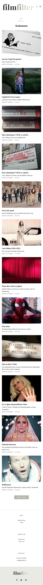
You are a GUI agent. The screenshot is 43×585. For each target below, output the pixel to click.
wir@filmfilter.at (21, 560)
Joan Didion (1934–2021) (11, 248)
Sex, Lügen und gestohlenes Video (14, 404)
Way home (6, 326)
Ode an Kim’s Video (9, 364)
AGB (21, 522)
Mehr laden (21, 497)
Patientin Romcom (9, 444)
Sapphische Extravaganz (11, 97)
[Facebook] (17, 580)
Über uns (21, 541)
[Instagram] (26, 580)
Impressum (21, 539)
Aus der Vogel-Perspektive (12, 59)
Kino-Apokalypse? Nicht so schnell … (16, 135)
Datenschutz (21, 520)
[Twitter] (21, 580)
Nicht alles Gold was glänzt (12, 286)
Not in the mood (8, 211)
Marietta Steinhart (7, 64)
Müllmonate (6, 485)
